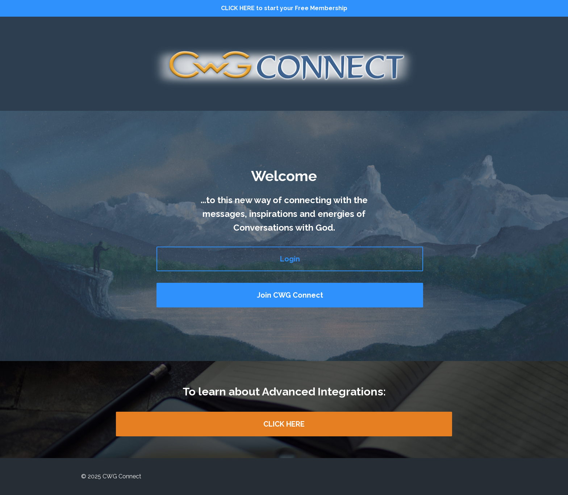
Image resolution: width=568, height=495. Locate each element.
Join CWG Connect (290, 295)
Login (290, 259)
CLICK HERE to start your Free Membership (284, 8)
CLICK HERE (284, 424)
